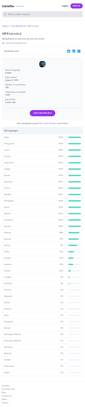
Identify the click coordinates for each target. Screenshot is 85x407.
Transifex (6, 386)
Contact (5, 402)
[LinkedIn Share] (73, 51)
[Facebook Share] (78, 51)
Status (4, 399)
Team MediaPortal (18, 26)
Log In (65, 6)
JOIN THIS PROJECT (42, 113)
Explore (5, 26)
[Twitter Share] (68, 51)
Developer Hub (8, 389)
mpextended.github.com (16, 43)
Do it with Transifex (48, 123)
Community (6, 396)
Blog (4, 392)
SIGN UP (76, 6)
